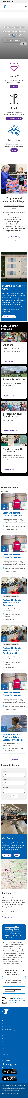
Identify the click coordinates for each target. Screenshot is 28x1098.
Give (3, 1042)
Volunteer (4, 1045)
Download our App (8, 1068)
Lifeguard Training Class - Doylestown (12, 556)
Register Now (8, 396)
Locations (6, 771)
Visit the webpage (9, 317)
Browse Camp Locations (14, 40)
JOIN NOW (14, 86)
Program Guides (14, 236)
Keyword (5, 787)
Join (3, 1039)
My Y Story (7, 855)
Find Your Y (7, 917)
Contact (4, 1036)
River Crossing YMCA (8, 1)
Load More (15, 759)
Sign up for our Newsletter (9, 1048)
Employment (5, 1017)
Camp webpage (8, 361)
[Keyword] (14, 791)
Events (4, 1024)
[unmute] (22, 44)
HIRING (14, 150)
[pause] (24, 44)
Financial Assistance (7, 1027)
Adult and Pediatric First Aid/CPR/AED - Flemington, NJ (12, 651)
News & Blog (5, 1020)
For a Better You (9, 469)
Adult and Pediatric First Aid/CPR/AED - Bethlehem (12, 603)
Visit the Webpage (9, 430)
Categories (6, 779)
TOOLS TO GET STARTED (14, 118)
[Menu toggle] (26, 6)
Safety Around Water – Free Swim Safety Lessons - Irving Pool (13, 737)
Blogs (17, 855)
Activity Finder (14, 241)
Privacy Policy (6, 1054)
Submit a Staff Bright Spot (9, 1030)
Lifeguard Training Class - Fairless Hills (12, 514)
